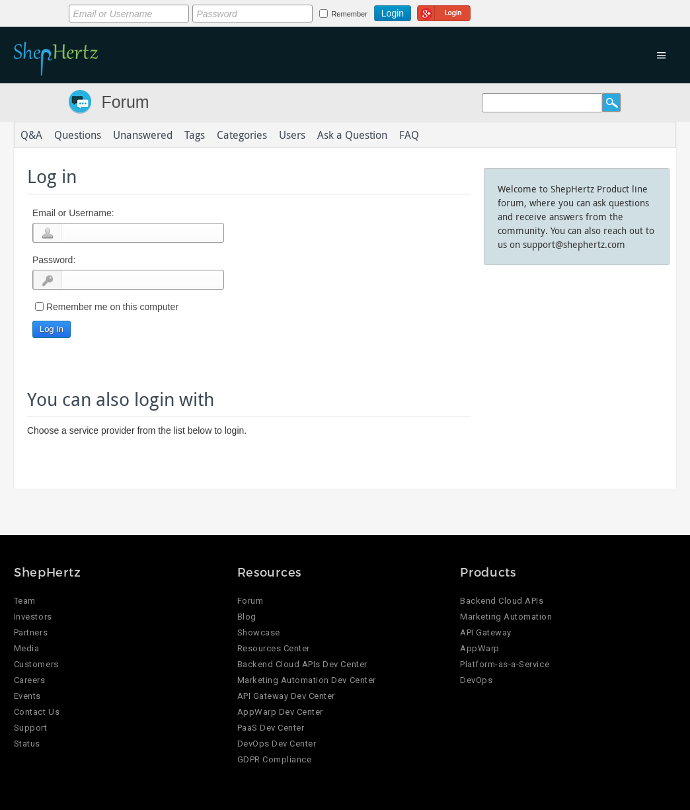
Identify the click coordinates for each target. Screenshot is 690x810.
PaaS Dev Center (271, 728)
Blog (246, 617)
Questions (77, 135)
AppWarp (480, 648)
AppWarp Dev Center (280, 712)
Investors (33, 617)
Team (25, 601)
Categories (242, 135)
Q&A (31, 135)
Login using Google (444, 11)
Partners (31, 632)
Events (27, 696)
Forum (125, 102)
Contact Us (36, 712)
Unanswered (142, 135)
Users (292, 135)
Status (27, 744)
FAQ (409, 135)
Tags (194, 135)
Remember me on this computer (112, 307)
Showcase (258, 632)
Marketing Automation (506, 617)
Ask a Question (352, 135)
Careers (30, 680)
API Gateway (486, 632)
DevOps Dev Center (277, 744)
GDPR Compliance (274, 759)
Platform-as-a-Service (504, 664)
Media (27, 648)
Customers (36, 664)
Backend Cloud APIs (501, 601)
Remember (349, 14)
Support (31, 728)
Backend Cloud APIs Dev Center (302, 664)
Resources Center (273, 648)
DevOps (476, 680)
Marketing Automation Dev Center (306, 680)
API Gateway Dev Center (286, 696)
